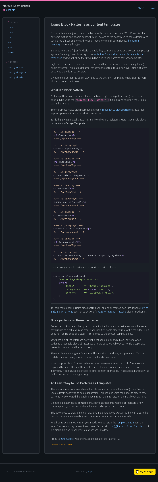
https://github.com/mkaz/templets (126, 426)
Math (10, 42)
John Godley (67, 438)
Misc (10, 47)
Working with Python (17, 72)
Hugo (90, 471)
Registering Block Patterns (111, 311)
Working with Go (15, 67)
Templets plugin (125, 422)
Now (153, 8)
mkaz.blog (9, 9)
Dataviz (11, 32)
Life (9, 37)
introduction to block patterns (116, 109)
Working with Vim (15, 77)
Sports (11, 52)
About (141, 8)
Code (10, 27)
